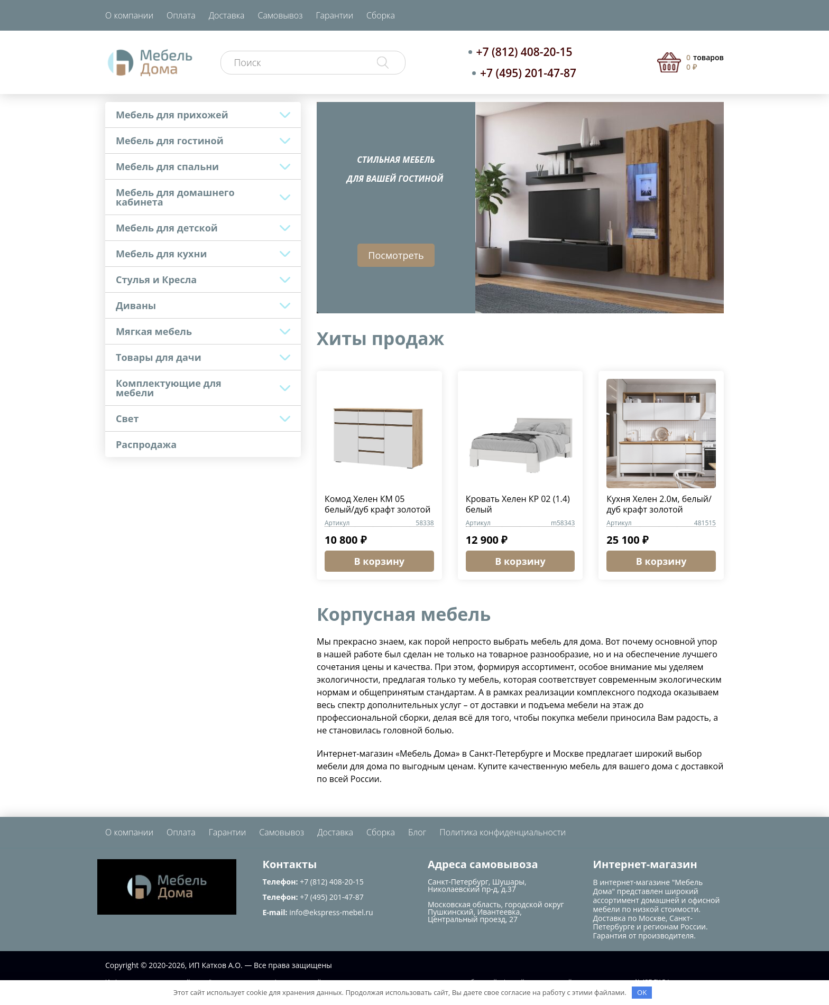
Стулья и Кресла (156, 279)
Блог (417, 832)
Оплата (181, 15)
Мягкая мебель (154, 331)
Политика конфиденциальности (502, 832)
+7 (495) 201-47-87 (528, 73)
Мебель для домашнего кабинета (175, 197)
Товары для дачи (158, 357)
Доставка (227, 15)
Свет (127, 418)
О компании (129, 15)
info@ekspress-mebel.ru (331, 912)
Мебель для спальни (167, 166)
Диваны (136, 305)
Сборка (380, 15)
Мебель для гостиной (170, 140)
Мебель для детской (167, 227)
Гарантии (334, 15)
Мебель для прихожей (172, 114)
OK (642, 992)
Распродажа (146, 444)
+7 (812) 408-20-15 (524, 51)
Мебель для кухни (161, 253)
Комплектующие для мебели (169, 388)
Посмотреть (395, 255)
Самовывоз (280, 15)
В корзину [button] (379, 561)
